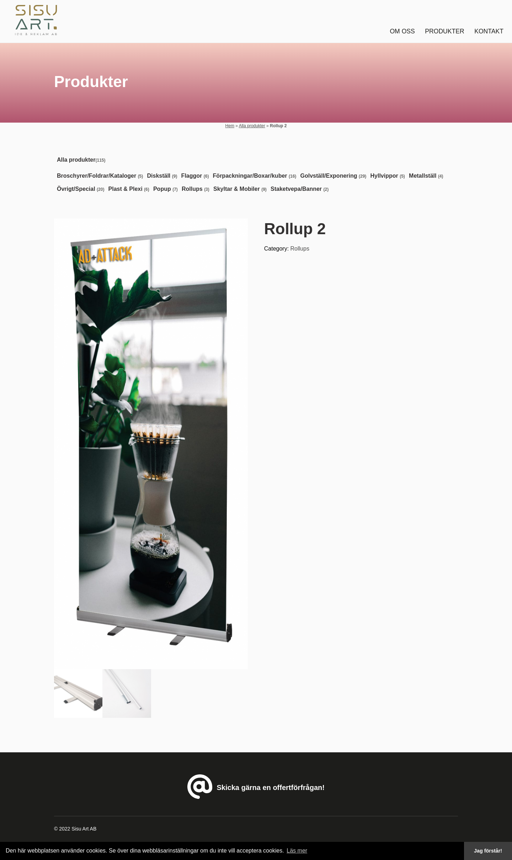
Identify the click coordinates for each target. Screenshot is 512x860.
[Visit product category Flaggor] (196, 176)
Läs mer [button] (297, 851)
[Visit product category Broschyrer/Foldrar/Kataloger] (101, 176)
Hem (229, 125)
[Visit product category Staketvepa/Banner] (301, 189)
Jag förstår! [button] (488, 851)
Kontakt (488, 31)
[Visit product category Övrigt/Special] (82, 189)
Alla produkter (252, 125)
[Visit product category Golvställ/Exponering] (335, 176)
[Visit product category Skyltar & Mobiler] (241, 189)
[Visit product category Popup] (167, 189)
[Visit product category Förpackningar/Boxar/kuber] (256, 176)
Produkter (444, 31)
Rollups (299, 249)
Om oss (402, 31)
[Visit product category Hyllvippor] (389, 176)
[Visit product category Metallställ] (427, 176)
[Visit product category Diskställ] (163, 176)
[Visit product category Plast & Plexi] (130, 189)
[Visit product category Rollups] (197, 189)
